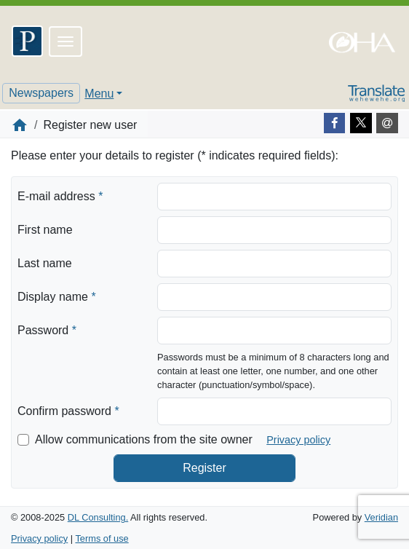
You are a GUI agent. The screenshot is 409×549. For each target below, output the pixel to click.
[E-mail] (387, 123)
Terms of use (101, 538)
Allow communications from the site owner (144, 439)
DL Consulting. (98, 517)
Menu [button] (99, 93)
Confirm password (68, 410)
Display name (56, 295)
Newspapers (41, 93)
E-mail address (60, 195)
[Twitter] (361, 123)
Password (46, 329)
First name (45, 230)
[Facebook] (335, 123)
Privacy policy (298, 440)
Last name (44, 263)
